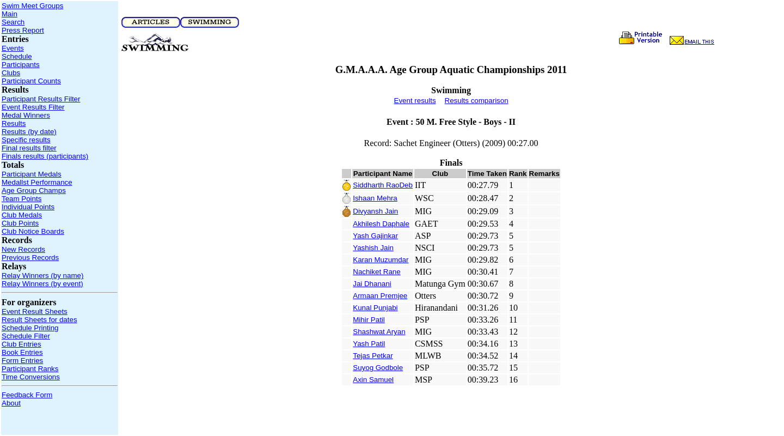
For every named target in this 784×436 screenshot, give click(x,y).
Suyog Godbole (378, 368)
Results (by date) (29, 132)
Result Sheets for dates (39, 320)
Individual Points (28, 207)
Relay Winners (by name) (42, 275)
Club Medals (22, 215)
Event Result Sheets (35, 311)
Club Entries (21, 344)
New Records (23, 249)
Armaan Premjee (380, 296)
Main (9, 14)
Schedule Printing (30, 328)
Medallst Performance (37, 182)
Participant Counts (31, 81)
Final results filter (29, 148)
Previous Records (30, 257)
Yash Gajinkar (375, 236)
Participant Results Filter (41, 99)
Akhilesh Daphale (381, 224)
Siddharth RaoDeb (383, 185)
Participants (21, 64)
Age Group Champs (34, 190)
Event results (415, 100)
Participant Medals (32, 174)
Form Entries (22, 360)
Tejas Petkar (373, 356)
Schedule (17, 56)
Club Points (20, 223)
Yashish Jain (373, 248)
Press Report (23, 30)
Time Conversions (31, 377)
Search (13, 22)
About (11, 403)
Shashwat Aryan (379, 332)
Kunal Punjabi (375, 308)
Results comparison (477, 100)
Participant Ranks (30, 369)
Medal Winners (26, 115)
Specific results (26, 140)
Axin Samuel (373, 380)
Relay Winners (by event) (42, 284)
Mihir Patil (369, 320)
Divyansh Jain (375, 211)
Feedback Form (27, 395)
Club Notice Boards (33, 231)
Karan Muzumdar (380, 260)
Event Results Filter (33, 107)
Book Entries (22, 352)
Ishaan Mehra (375, 198)
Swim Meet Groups (32, 6)
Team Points (21, 199)
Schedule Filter (26, 336)
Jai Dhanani (372, 284)
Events (13, 48)
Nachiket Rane (376, 272)
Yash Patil (369, 344)
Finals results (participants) (45, 156)
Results (14, 123)
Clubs (11, 73)
